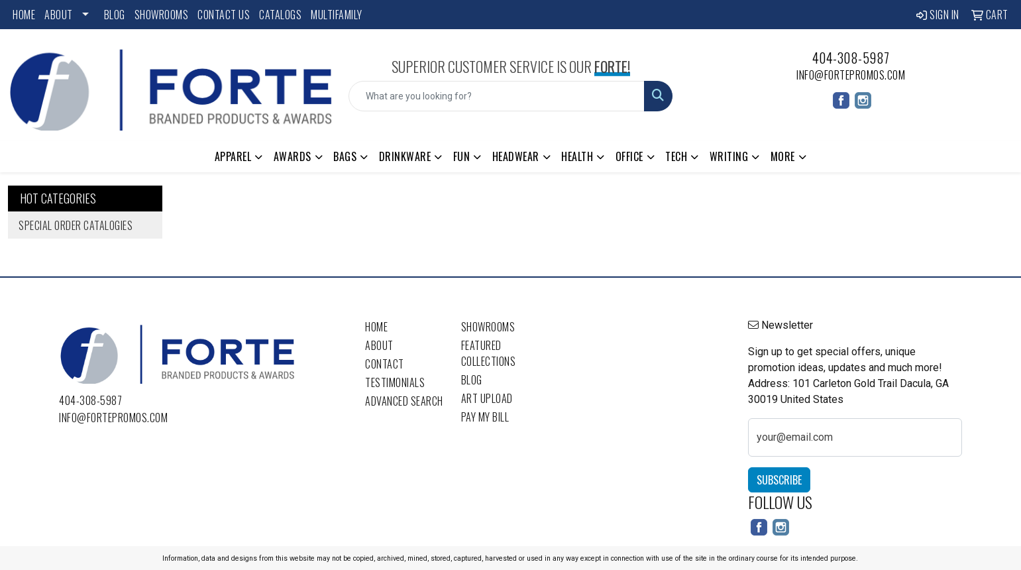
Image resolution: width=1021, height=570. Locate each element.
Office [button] (629, 156)
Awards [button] (292, 156)
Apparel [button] (233, 156)
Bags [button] (344, 156)
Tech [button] (676, 156)
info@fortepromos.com (850, 75)
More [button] (783, 156)
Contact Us (223, 15)
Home (24, 15)
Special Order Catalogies (76, 225)
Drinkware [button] (405, 156)
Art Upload (487, 398)
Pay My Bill (485, 417)
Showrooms (161, 15)
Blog (114, 15)
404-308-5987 (851, 58)
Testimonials (395, 382)
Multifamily (336, 15)
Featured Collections (488, 353)
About (58, 15)
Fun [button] (461, 156)
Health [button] (577, 156)
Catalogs (280, 15)
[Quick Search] (497, 96)
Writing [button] (729, 156)
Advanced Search (404, 401)
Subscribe (779, 480)
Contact (384, 364)
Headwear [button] (515, 156)
